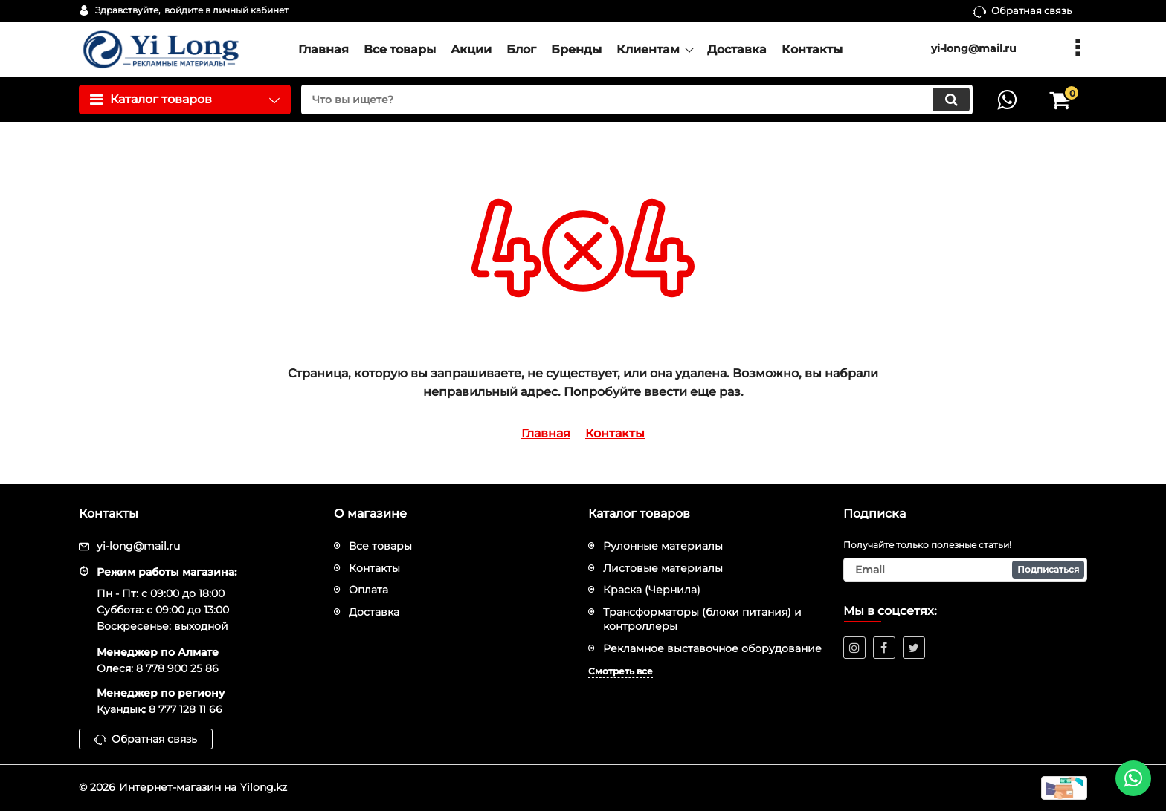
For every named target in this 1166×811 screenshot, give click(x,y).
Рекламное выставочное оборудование (712, 648)
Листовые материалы (663, 568)
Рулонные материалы (663, 546)
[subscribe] (965, 570)
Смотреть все (620, 671)
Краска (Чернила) (651, 589)
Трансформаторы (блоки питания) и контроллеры (702, 619)
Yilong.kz (263, 787)
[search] (637, 99)
